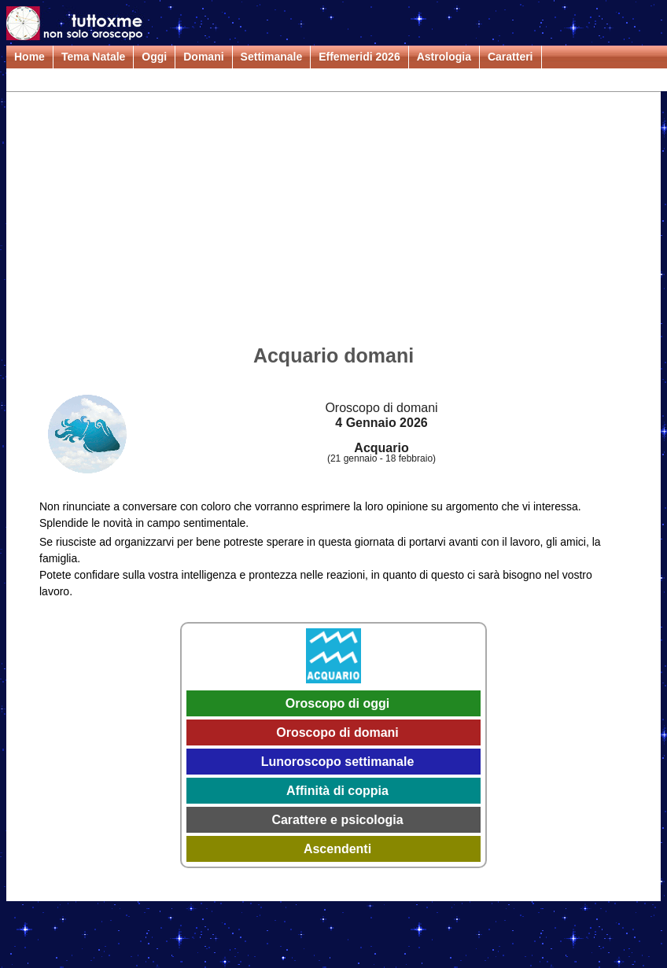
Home (29, 56)
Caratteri (510, 56)
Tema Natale (93, 56)
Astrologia (444, 56)
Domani (203, 56)
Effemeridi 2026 (359, 56)
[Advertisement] (333, 221)
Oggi (154, 56)
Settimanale (272, 56)
